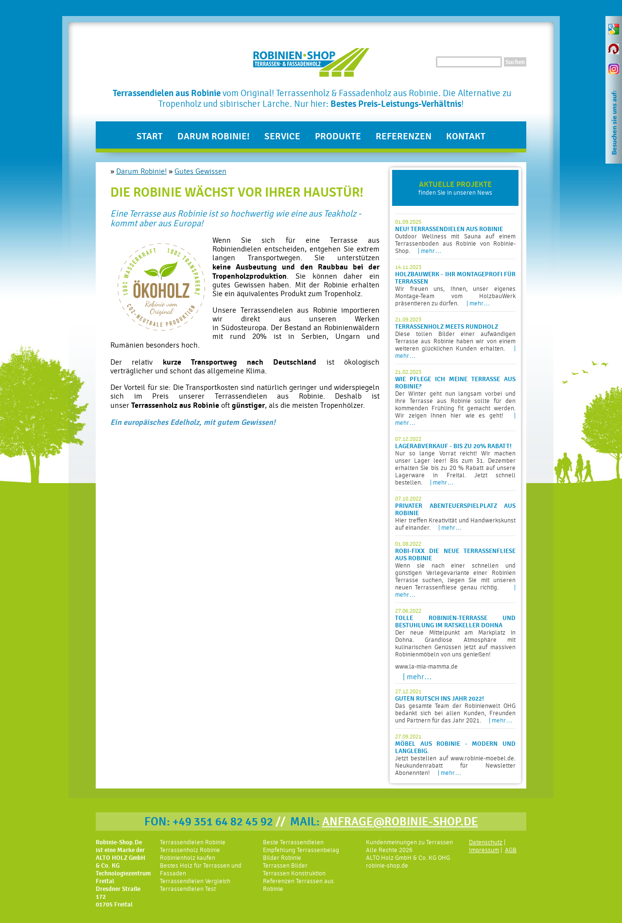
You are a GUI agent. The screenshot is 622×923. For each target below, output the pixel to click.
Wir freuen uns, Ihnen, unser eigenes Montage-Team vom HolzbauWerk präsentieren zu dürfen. (455, 285)
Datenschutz (485, 842)
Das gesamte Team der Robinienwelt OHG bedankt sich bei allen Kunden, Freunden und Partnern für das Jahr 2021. (455, 706)
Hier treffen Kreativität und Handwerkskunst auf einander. (455, 513)
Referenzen (404, 136)
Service (282, 136)
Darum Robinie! (213, 136)
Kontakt (465, 136)
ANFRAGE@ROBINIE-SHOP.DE (400, 821)
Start (150, 136)
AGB (511, 850)
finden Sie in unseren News (455, 188)
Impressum (484, 850)
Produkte (338, 136)
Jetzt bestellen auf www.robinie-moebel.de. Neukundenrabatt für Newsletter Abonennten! (455, 754)
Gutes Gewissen (200, 171)
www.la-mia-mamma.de (426, 666)
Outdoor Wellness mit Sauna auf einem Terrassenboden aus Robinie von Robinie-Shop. (455, 236)
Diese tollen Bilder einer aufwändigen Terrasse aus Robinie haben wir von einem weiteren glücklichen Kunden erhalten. (455, 337)
